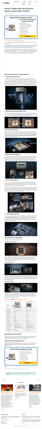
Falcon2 (17, 51)
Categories (23, 3)
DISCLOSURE (32, 373)
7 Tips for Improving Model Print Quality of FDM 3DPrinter (20, 391)
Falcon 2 (6, 42)
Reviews (30, 1)
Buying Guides (16, 1)
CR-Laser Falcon (19, 50)
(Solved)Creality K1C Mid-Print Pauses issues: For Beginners (34, 393)
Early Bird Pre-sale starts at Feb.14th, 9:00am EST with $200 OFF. (14, 40)
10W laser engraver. (8, 114)
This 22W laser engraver (9, 182)
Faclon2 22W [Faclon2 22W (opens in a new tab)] (8, 299)
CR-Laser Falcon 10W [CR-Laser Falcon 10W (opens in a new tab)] (20, 299)
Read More (3, 409)
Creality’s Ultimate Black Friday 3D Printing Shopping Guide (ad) (6, 393)
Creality (27, 42)
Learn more (23, 423)
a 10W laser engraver (19, 84)
